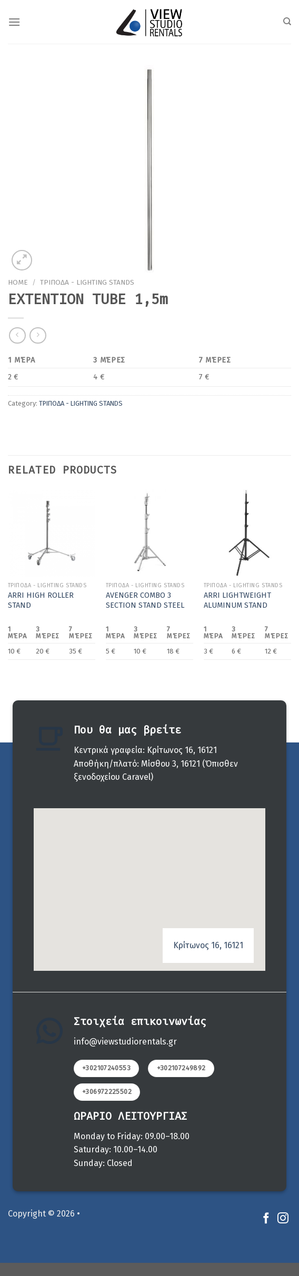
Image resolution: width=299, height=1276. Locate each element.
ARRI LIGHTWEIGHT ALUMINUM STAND (237, 600)
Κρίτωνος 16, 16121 (208, 945)
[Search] (287, 22)
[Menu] (14, 22)
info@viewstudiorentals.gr (125, 1042)
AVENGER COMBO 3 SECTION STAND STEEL (145, 600)
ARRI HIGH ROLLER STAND (41, 600)
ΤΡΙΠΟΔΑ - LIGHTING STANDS (87, 282)
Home (18, 282)
